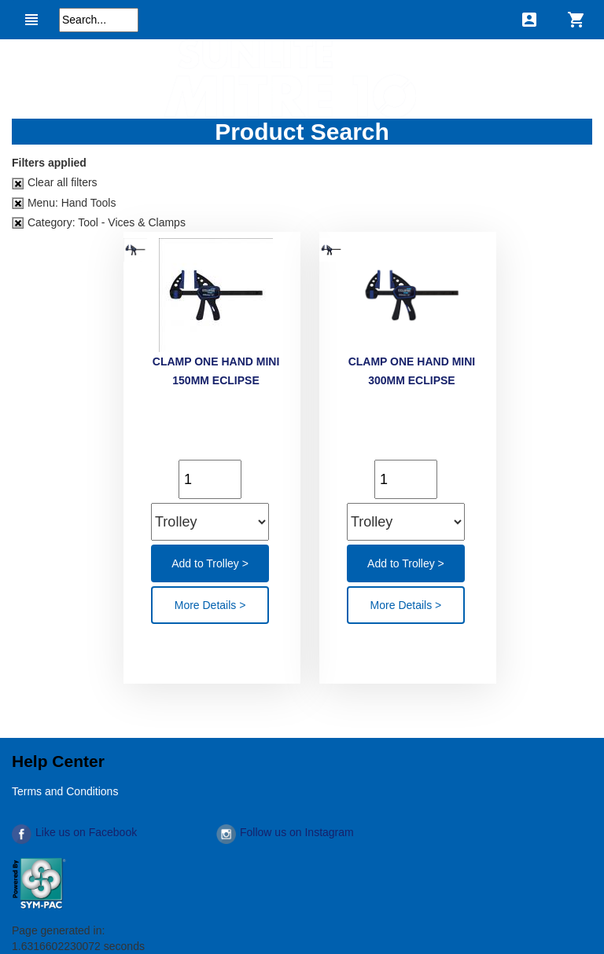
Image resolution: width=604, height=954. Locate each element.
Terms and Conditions (65, 791)
